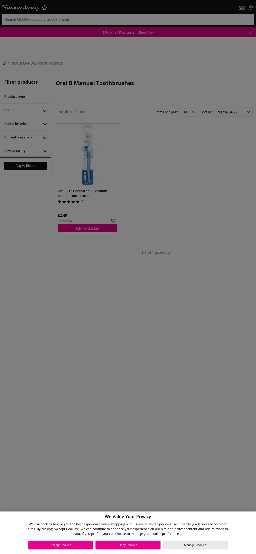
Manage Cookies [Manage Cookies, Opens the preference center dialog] (195, 545)
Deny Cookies (128, 545)
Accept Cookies (61, 545)
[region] (128, 532)
